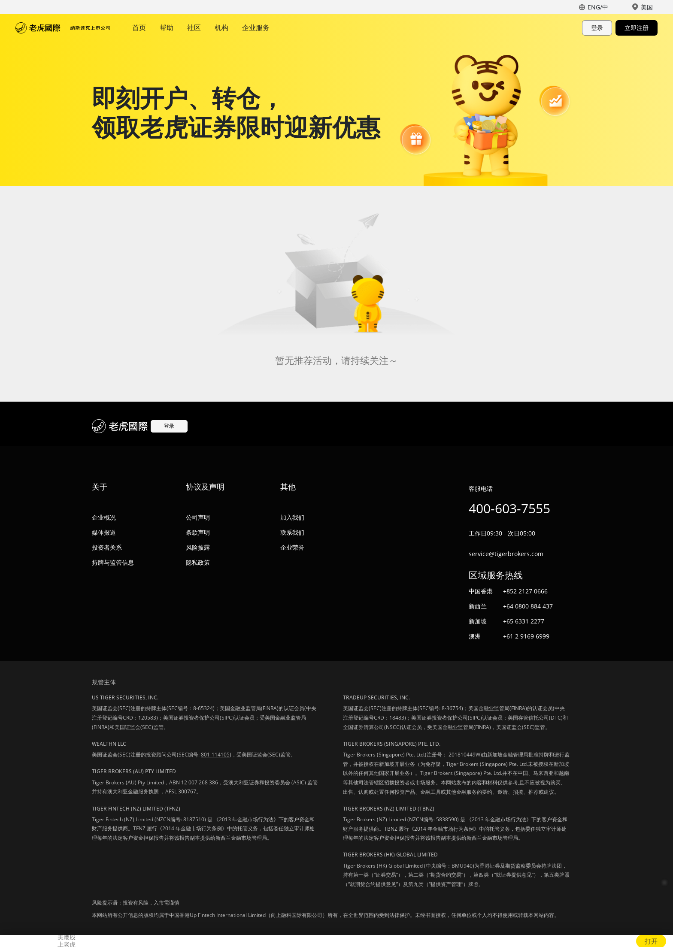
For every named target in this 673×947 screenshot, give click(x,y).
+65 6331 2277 (523, 621)
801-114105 (215, 754)
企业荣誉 (292, 547)
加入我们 (292, 517)
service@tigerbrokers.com (506, 554)
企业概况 (104, 517)
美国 (647, 7)
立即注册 (636, 28)
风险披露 (198, 547)
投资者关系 (107, 547)
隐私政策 (198, 562)
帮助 (166, 27)
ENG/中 (598, 7)
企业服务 (256, 27)
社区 (194, 27)
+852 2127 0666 (525, 591)
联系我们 (292, 532)
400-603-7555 (509, 508)
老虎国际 (62, 28)
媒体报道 (104, 532)
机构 (221, 27)
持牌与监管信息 (113, 562)
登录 (597, 28)
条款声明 (198, 532)
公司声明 (198, 517)
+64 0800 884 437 (528, 606)
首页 (139, 27)
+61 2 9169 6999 (526, 636)
